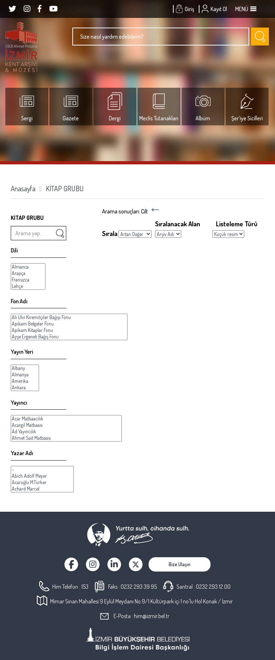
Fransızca (28, 279)
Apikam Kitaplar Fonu (69, 330)
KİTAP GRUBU (65, 188)
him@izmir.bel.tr (151, 616)
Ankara (25, 387)
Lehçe (28, 286)
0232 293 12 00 (213, 586)
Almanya (25, 374)
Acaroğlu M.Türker (42, 482)
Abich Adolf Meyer (42, 476)
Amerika (25, 381)
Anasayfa (23, 188)
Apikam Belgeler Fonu (69, 324)
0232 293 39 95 (139, 586)
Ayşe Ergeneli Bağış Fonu (69, 336)
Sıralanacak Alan (177, 224)
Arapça (28, 273)
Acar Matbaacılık (66, 418)
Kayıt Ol (215, 9)
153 (84, 586)
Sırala (109, 233)
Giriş (185, 9)
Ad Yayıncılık (66, 431)
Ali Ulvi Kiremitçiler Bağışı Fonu (69, 317)
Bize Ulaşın (179, 564)
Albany (25, 368)
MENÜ (245, 9)
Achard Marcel (42, 489)
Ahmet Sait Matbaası (66, 438)
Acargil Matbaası (66, 425)
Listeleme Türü (236, 224)
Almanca (28, 267)
